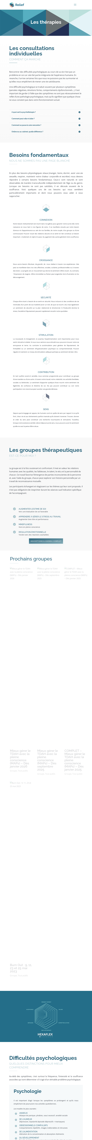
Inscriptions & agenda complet (46, 541)
